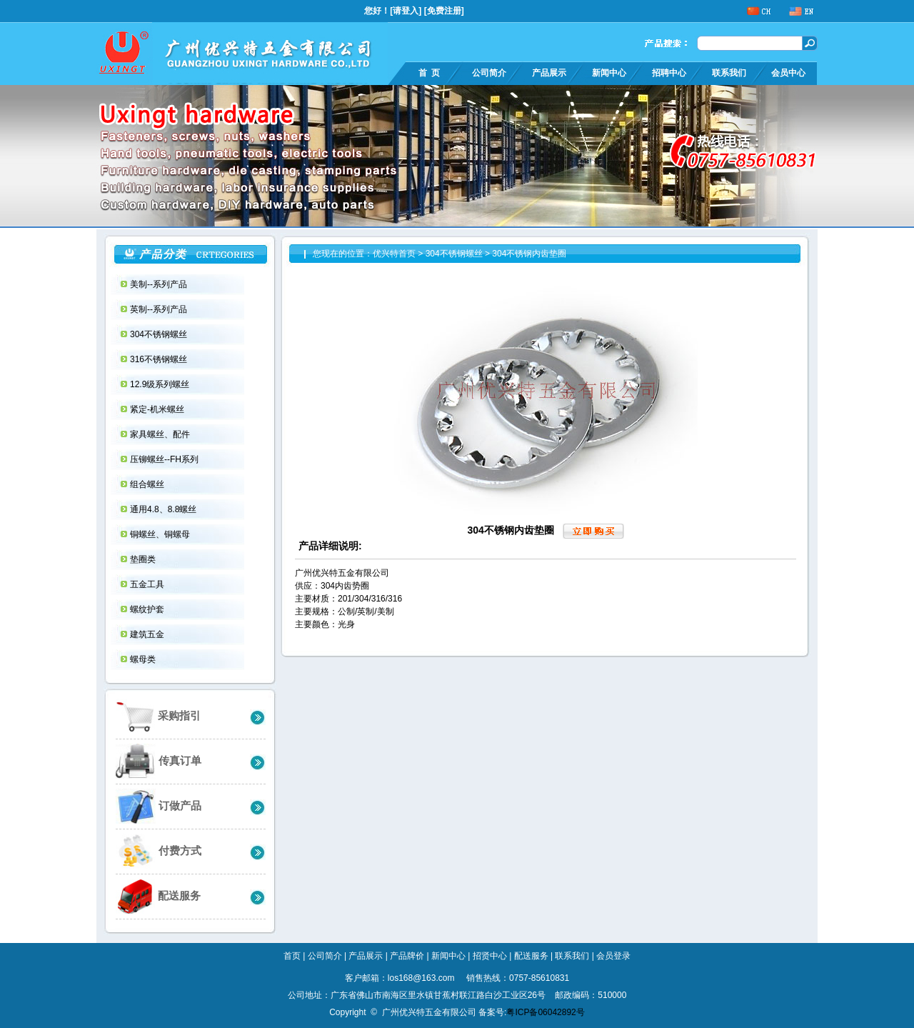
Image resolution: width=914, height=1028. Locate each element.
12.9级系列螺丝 (161, 384)
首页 (292, 956)
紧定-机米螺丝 (158, 409)
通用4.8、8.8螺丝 (164, 509)
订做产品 (158, 806)
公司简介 (489, 73)
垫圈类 (144, 559)
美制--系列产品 (159, 284)
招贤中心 (490, 956)
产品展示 (549, 73)
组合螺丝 (148, 484)
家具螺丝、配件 (161, 434)
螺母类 (144, 659)
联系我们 (729, 73)
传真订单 (158, 761)
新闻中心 (609, 73)
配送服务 (158, 896)
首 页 (429, 73)
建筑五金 (148, 634)
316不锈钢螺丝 (159, 359)
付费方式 (158, 851)
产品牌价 (407, 956)
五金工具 (148, 584)
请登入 (405, 11)
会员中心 (788, 73)
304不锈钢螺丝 (159, 334)
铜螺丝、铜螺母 (161, 534)
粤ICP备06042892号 (545, 1012)
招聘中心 (669, 73)
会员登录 (613, 956)
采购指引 (158, 716)
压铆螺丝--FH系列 (165, 459)
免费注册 (444, 11)
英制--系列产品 (159, 309)
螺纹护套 (148, 609)
